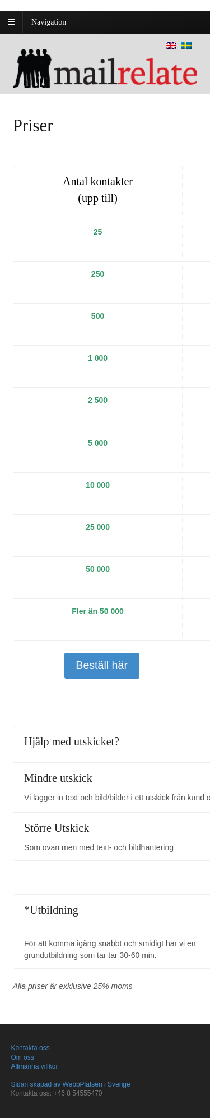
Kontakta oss (30, 1048)
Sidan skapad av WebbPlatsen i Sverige (70, 1084)
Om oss (22, 1057)
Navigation (48, 22)
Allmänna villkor (34, 1066)
